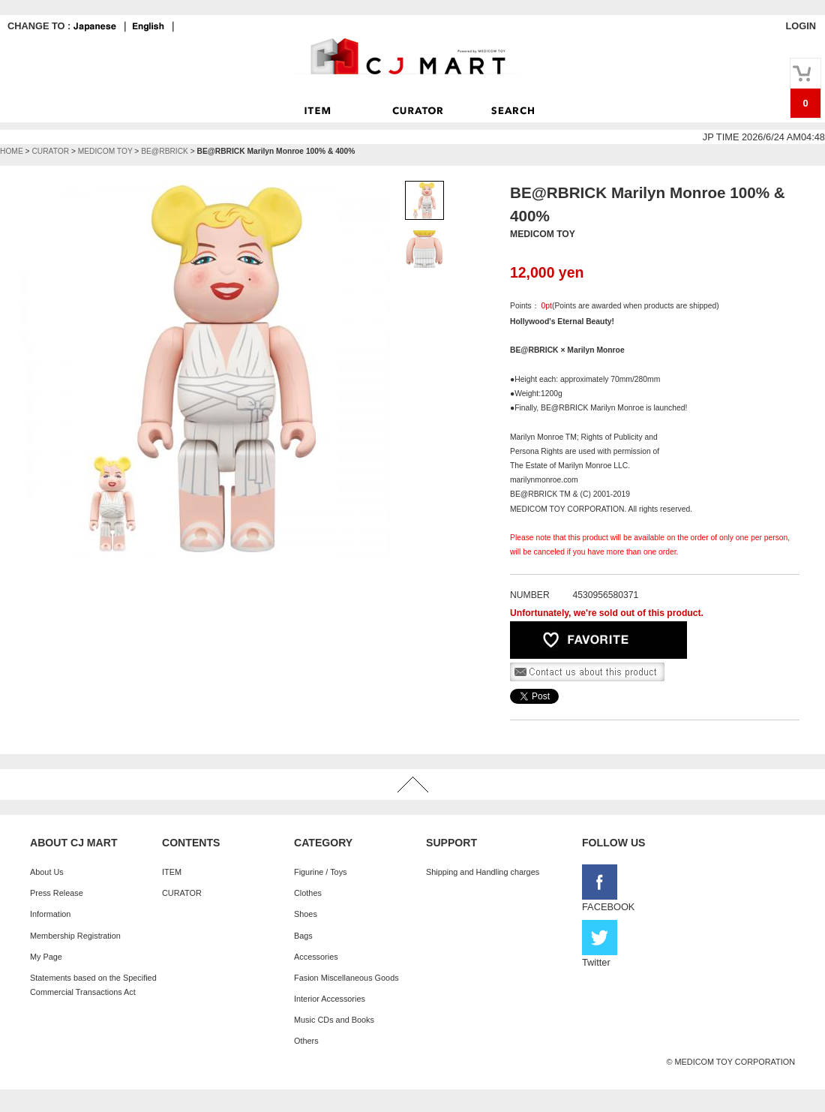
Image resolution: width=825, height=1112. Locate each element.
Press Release (56, 892)
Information (50, 913)
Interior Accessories (329, 998)
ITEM (172, 871)
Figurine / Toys (320, 871)
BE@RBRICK (164, 151)
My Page (46, 956)
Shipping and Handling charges (482, 871)
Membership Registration (75, 935)
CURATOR (50, 151)
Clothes (308, 892)
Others (306, 1040)
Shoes (305, 913)
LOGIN (800, 26)
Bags (303, 935)
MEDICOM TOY (105, 151)
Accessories (316, 956)
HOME (11, 151)
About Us (47, 871)
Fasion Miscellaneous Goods (346, 977)
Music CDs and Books (334, 1019)
